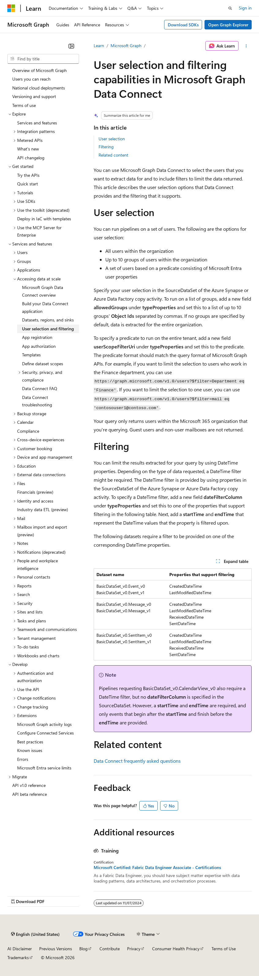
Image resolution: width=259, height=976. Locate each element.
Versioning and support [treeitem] (34, 96)
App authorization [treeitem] (39, 346)
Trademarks (18, 957)
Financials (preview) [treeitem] (35, 492)
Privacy (134, 948)
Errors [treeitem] (22, 759)
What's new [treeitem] (28, 149)
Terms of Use (224, 948)
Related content (113, 155)
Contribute (109, 948)
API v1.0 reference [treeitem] (29, 785)
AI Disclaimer (19, 948)
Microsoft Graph (126, 45)
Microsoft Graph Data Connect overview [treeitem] (42, 291)
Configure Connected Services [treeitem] (45, 733)
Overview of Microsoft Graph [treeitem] (39, 70)
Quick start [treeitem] (27, 184)
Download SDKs (183, 25)
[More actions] (246, 46)
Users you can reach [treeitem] (31, 79)
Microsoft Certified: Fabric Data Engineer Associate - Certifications (157, 867)
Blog (83, 948)
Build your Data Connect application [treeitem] (45, 307)
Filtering (106, 147)
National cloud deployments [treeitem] (38, 88)
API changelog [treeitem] (30, 158)
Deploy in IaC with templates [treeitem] (44, 219)
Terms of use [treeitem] (24, 105)
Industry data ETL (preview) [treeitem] (42, 509)
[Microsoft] (11, 8)
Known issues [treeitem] (29, 750)
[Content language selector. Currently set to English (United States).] (35, 934)
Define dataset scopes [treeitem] (42, 363)
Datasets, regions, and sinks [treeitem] (48, 320)
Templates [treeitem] (31, 355)
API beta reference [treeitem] (29, 794)
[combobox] (43, 59)
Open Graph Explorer (228, 25)
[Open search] (230, 8)
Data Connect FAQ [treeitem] (39, 388)
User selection (112, 139)
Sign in (245, 8)
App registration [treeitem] (37, 337)
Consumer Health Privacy (176, 948)
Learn (99, 45)
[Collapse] (71, 45)
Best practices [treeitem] (30, 742)
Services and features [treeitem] (37, 123)
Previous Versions (55, 948)
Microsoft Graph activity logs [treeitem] (44, 724)
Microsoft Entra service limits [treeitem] (44, 768)
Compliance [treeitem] (28, 431)
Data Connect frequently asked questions (137, 761)
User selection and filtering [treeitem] (48, 329)
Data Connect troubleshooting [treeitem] (37, 401)
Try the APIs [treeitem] (28, 175)
